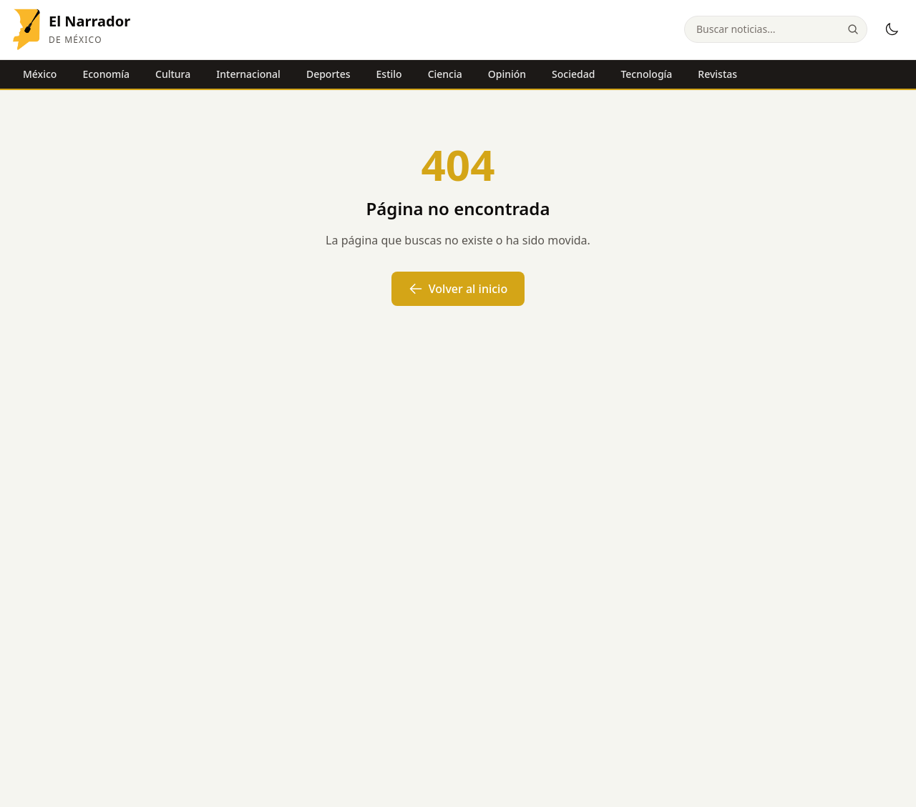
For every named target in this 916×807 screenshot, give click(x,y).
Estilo (389, 74)
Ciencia (445, 74)
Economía (106, 74)
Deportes (328, 74)
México (40, 74)
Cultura (172, 74)
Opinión (507, 74)
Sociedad (573, 74)
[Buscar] (853, 29)
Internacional (248, 74)
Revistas (717, 74)
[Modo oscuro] (892, 29)
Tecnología (646, 74)
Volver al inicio (458, 289)
